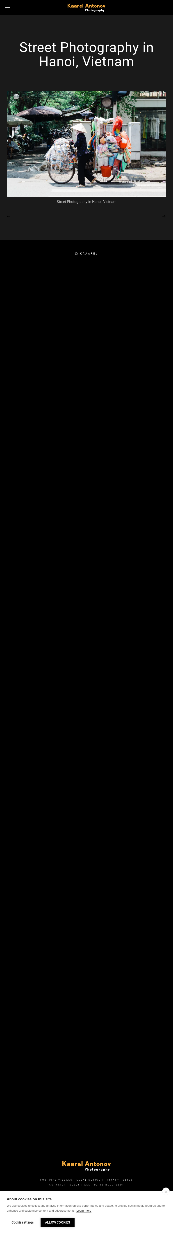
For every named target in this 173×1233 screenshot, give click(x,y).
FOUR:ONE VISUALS (56, 1180)
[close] (166, 1191)
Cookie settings (22, 1222)
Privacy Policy (119, 1180)
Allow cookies (57, 1222)
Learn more (83, 1210)
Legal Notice (89, 1180)
